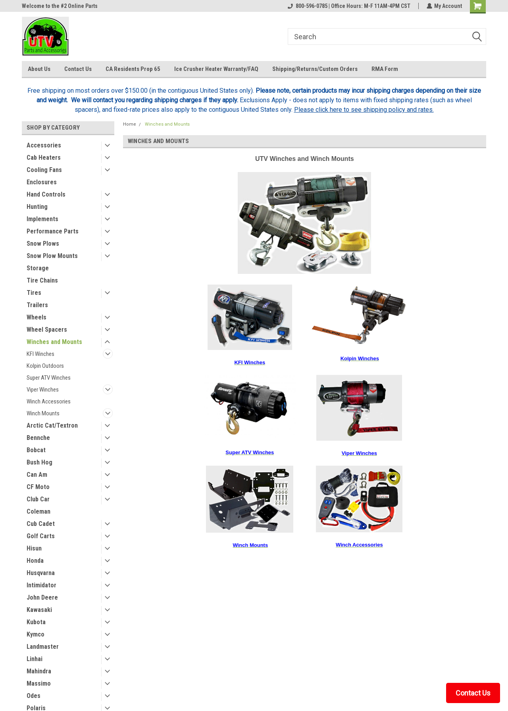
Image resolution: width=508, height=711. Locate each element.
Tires (34, 292)
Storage (38, 268)
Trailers (37, 305)
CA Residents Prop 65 (133, 69)
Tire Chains (42, 280)
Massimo (39, 683)
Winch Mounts (43, 413)
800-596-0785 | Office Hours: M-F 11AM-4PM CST (348, 6)
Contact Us (78, 69)
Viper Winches (43, 389)
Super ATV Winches (49, 377)
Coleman (38, 511)
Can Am (37, 474)
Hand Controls (46, 194)
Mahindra (39, 671)
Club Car (38, 499)
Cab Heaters (44, 157)
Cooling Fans (44, 170)
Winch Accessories (49, 401)
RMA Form (384, 69)
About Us (39, 69)
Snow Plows (43, 243)
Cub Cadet (41, 524)
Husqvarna (41, 573)
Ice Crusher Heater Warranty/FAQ (216, 69)
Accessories (44, 145)
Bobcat (36, 450)
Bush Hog (39, 462)
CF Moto (38, 487)
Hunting (37, 206)
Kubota (36, 622)
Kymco (35, 634)
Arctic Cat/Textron (52, 425)
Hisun (34, 548)
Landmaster (43, 646)
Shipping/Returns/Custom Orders (315, 69)
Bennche (38, 438)
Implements (42, 219)
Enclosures (42, 182)
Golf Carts (41, 536)
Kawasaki (39, 610)
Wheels (36, 317)
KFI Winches (40, 353)
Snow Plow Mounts (52, 256)
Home (129, 124)
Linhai (34, 659)
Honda (35, 560)
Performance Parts (53, 231)
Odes (33, 696)
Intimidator (41, 585)
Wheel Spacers (47, 329)
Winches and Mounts (54, 342)
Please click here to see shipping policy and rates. (364, 109)
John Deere (42, 597)
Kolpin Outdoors (45, 365)
